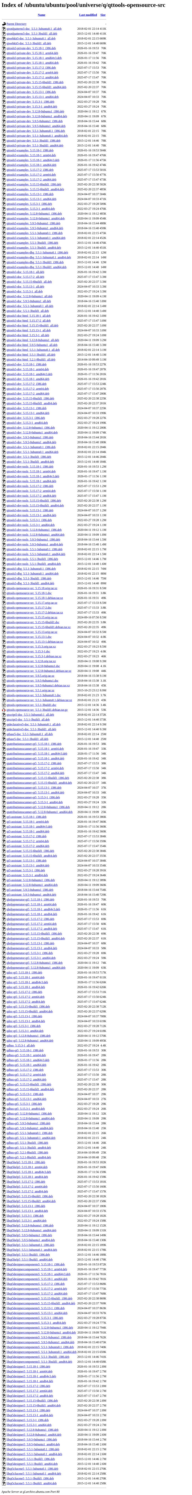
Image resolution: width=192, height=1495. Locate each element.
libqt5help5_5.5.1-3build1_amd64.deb (30, 1259)
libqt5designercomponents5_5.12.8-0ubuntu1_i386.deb (40, 1327)
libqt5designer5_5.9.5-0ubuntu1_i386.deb (32, 1439)
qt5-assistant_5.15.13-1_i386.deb (26, 860)
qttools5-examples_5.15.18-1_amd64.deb (31, 165)
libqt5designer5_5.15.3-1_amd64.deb (29, 1425)
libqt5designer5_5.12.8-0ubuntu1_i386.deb (32, 1429)
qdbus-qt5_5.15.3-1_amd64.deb (26, 1108)
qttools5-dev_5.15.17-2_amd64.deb (28, 393)
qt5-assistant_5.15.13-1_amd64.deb (28, 865)
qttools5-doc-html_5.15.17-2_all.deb (29, 320)
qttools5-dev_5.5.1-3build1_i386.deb (29, 456)
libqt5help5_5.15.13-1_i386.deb (26, 1206)
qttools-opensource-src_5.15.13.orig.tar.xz (32, 632)
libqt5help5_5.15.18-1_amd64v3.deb (29, 1172)
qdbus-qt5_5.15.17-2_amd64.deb (26, 1079)
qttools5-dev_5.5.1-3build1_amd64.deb (30, 461)
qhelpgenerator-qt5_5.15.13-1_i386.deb (30, 943)
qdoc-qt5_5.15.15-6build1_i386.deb (28, 1006)
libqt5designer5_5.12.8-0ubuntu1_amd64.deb (34, 1434)
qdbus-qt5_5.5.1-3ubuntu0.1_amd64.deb (31, 1137)
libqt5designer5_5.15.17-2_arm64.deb (29, 1390)
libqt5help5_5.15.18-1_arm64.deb (27, 1167)
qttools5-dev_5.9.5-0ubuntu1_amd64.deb (31, 442)
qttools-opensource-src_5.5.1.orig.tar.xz (30, 690)
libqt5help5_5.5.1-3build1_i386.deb (28, 1254)
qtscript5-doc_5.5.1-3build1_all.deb (28, 719)
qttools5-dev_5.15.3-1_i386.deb (26, 417)
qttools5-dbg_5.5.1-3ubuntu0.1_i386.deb (31, 568)
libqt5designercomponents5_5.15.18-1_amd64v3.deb (38, 1274)
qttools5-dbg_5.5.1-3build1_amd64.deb (30, 583)
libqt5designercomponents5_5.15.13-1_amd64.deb (37, 1313)
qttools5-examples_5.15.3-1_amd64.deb (31, 208)
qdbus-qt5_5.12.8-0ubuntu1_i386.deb (29, 1113)
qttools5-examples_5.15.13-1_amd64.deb (31, 199)
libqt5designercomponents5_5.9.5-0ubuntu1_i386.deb (39, 1337)
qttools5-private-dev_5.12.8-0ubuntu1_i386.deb (35, 111)
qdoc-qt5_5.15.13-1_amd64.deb (26, 1021)
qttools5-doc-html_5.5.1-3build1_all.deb (31, 354)
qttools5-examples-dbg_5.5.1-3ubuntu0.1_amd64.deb (39, 257)
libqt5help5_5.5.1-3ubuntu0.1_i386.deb (30, 1245)
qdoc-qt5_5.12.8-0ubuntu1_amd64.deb (30, 1040)
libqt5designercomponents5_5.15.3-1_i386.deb (35, 1317)
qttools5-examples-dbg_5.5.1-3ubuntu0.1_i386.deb (37, 252)
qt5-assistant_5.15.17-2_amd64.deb (28, 846)
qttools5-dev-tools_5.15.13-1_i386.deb (30, 510)
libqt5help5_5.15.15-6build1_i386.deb (30, 1196)
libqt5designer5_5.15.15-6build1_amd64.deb (34, 1405)
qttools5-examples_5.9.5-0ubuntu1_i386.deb (33, 223)
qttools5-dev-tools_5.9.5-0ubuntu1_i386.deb (33, 539)
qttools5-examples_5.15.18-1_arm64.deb (31, 155)
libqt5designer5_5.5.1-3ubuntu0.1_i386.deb (33, 1449)
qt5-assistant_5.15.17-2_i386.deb (26, 836)
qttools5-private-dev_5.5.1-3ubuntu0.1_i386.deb (36, 130)
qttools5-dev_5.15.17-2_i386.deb (26, 383)
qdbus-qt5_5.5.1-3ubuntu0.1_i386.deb (29, 1133)
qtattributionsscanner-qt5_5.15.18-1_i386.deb (34, 743)
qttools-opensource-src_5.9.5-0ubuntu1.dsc (32, 680)
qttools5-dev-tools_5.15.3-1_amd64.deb (31, 525)
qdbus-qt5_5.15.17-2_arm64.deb (26, 1074)
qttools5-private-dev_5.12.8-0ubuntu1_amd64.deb (37, 116)
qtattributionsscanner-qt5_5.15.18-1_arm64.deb (35, 748)
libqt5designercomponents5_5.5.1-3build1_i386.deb (38, 1356)
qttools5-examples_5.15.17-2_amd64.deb (31, 179)
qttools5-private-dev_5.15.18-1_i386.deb (31, 48)
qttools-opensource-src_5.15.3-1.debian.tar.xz (34, 656)
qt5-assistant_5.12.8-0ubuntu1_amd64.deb (32, 885)
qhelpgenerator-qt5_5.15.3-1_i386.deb (30, 953)
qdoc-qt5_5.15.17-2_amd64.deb (26, 1001)
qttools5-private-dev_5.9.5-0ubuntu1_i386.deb (35, 121)
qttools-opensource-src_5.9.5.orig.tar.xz (30, 675)
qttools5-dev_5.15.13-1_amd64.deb (28, 413)
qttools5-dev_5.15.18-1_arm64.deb (28, 369)
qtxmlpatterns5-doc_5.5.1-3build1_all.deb (32, 33)
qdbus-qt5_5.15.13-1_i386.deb (25, 1094)
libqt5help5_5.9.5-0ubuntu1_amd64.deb (31, 1240)
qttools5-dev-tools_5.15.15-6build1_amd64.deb (35, 505)
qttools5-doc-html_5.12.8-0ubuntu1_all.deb (33, 340)
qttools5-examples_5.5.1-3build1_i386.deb (32, 242)
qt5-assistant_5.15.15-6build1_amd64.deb (32, 855)
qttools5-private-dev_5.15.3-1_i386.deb (30, 101)
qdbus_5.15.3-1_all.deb (21, 1045)
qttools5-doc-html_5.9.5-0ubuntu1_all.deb (32, 345)
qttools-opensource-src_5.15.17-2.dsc (29, 607)
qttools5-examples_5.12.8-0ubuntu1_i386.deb (34, 213)
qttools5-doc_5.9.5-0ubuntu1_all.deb (29, 301)
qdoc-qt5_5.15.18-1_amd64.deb (26, 987)
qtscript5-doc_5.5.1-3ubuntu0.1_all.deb (30, 714)
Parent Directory (16, 23)
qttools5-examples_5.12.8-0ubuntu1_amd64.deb (36, 218)
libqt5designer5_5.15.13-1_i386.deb (28, 1410)
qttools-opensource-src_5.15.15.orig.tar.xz (32, 617)
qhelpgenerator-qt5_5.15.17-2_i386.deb (30, 919)
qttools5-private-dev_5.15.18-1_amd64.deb (33, 62)
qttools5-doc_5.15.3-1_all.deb (25, 291)
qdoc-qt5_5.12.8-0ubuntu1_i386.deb (28, 1035)
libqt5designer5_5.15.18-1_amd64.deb (30, 1381)
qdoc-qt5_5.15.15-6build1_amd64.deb (30, 1011)
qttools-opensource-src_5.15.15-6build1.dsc (33, 622)
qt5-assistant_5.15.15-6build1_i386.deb (30, 850)
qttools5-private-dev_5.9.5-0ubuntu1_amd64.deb (36, 126)
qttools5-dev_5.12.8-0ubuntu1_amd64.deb (32, 432)
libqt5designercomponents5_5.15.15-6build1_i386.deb (39, 1298)
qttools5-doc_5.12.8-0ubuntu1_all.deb (29, 296)
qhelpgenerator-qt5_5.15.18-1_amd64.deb (32, 914)
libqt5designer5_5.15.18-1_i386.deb (28, 1366)
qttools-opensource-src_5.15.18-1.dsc (29, 593)
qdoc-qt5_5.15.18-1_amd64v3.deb (27, 982)
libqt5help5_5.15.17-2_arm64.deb (27, 1186)
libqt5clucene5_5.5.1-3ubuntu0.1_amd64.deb (34, 1473)
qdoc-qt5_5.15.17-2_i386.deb (24, 992)
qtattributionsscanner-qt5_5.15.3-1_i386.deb (33, 797)
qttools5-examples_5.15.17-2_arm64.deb (31, 174)
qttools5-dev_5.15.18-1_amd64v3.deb (29, 374)
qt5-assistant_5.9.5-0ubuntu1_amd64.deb (31, 894)
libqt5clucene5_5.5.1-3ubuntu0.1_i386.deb (32, 1468)
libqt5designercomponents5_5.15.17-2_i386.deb (36, 1283)
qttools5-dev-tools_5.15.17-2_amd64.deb (31, 495)
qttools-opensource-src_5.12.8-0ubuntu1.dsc (33, 666)
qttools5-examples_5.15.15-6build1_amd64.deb (35, 189)
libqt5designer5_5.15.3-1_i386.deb (28, 1420)
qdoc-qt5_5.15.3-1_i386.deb (24, 1026)
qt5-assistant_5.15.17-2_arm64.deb (28, 841)
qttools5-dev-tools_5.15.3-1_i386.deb (29, 520)
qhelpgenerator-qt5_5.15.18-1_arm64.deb (32, 904)
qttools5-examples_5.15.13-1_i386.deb (30, 194)
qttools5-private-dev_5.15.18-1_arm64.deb (32, 53)
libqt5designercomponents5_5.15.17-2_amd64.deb (37, 1293)
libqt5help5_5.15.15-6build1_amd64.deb (31, 1201)
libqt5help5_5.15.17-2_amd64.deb (27, 1191)
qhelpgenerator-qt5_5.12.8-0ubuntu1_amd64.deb (36, 967)
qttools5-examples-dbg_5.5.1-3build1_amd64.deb (37, 267)
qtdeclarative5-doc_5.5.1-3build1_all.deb (31, 729)
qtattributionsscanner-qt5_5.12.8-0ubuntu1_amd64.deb (40, 812)
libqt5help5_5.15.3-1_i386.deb (25, 1215)
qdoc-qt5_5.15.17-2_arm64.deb (25, 996)
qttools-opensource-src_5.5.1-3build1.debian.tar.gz (37, 709)
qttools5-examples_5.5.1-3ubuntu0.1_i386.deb (35, 233)
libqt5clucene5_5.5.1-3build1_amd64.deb (32, 1483)
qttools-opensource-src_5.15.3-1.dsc (28, 651)
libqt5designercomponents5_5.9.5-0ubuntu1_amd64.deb (40, 1342)
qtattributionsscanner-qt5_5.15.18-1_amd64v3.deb (37, 753)
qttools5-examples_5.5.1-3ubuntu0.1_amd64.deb (36, 237)
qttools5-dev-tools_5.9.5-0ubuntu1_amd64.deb (35, 544)
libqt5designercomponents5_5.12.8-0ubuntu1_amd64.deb (41, 1332)
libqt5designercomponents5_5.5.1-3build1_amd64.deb (39, 1361)
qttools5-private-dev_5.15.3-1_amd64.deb (32, 106)
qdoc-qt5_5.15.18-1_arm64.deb (25, 977)
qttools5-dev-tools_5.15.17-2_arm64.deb (31, 490)
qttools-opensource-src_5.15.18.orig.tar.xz (32, 588)
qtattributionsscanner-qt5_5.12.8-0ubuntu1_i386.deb (38, 807)
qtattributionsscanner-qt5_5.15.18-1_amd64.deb (35, 758)
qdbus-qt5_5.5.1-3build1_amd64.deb (29, 1147)
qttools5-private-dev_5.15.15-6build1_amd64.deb (36, 87)
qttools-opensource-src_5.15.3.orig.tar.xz (31, 646)
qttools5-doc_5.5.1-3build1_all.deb (28, 310)
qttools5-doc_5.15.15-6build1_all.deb (29, 281)
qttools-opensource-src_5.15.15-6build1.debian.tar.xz (39, 627)
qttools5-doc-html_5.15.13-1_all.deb (29, 330)
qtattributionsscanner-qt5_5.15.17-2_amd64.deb (35, 773)
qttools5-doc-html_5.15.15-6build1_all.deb (32, 325)
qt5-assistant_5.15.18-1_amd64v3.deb (29, 826)
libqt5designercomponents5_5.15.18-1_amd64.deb (37, 1279)
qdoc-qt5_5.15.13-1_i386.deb (24, 1016)
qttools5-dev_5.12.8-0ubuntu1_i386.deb (31, 427)
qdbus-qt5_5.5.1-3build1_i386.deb (27, 1142)
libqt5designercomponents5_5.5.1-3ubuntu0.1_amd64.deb (41, 1352)
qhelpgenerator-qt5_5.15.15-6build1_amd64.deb (36, 938)
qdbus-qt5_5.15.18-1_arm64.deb (26, 1055)
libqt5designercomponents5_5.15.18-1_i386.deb (36, 1264)
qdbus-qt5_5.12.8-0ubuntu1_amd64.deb (31, 1118)
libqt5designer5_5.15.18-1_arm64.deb (29, 1371)
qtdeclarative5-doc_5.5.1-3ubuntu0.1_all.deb (34, 724)
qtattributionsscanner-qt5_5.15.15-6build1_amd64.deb (39, 782)
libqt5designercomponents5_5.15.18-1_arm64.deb (37, 1269)
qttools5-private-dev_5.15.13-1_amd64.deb (33, 96)
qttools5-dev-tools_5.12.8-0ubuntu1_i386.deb (34, 529)
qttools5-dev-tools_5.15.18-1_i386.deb (30, 466)
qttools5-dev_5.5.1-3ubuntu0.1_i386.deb (31, 447)
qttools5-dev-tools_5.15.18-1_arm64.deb (31, 471)
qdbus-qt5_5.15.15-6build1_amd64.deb (30, 1089)
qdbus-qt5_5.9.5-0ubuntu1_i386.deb (28, 1123)
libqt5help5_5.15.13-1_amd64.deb (27, 1210)
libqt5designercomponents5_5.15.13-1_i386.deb (36, 1308)
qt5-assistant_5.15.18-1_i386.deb (26, 816)
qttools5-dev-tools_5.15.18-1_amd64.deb (31, 481)
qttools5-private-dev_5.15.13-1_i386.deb (31, 92)
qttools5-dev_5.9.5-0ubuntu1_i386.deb (30, 437)
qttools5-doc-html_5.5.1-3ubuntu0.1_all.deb (33, 349)
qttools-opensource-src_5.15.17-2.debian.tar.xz (35, 612)
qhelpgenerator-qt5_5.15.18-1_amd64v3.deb (33, 909)
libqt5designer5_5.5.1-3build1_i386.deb (31, 1459)
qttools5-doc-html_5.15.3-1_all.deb (28, 335)
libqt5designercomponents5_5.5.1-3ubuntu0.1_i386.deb (40, 1347)
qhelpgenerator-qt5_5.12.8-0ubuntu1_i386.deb (35, 962)
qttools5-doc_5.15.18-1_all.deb (25, 272)
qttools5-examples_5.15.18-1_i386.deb (30, 150)
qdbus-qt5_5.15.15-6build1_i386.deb (29, 1084)
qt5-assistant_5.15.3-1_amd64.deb (27, 875)
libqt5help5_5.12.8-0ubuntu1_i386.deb (30, 1225)
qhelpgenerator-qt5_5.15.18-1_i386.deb (30, 899)
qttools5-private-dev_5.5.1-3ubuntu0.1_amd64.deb (37, 135)
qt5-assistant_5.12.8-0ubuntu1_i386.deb (31, 880)
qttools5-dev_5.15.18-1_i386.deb (26, 364)
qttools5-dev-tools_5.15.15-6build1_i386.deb (34, 500)
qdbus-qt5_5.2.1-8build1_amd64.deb (29, 1157)
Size (103, 14)
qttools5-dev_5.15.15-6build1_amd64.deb (32, 403)
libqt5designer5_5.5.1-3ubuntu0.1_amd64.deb (34, 1454)
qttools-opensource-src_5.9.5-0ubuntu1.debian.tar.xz (38, 685)
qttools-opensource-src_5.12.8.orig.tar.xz (31, 661)
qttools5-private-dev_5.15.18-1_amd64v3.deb (34, 58)
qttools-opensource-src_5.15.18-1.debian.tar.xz (35, 597)
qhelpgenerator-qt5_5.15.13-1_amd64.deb (32, 948)
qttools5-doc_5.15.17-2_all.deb (25, 276)
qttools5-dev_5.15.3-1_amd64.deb (27, 422)
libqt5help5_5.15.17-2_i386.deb (26, 1181)
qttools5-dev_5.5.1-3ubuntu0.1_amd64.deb (32, 452)
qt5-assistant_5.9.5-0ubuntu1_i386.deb (30, 889)
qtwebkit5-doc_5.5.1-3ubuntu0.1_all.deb (31, 38)
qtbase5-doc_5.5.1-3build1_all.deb (27, 739)
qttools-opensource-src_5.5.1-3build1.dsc (31, 705)
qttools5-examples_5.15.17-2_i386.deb (30, 169)
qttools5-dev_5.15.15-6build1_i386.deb (30, 398)
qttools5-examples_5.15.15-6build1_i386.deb (34, 184)
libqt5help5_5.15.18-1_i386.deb (26, 1162)
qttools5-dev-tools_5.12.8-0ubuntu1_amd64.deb (35, 534)
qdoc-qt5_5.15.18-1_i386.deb (24, 972)
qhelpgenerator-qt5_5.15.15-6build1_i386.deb (34, 933)
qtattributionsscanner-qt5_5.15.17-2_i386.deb (34, 763)
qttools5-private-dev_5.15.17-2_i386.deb (31, 67)
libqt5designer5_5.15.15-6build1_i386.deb (32, 1400)
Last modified (88, 14)
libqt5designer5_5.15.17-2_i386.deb (28, 1386)
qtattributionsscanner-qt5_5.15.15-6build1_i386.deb (38, 777)
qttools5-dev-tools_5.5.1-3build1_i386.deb (32, 559)
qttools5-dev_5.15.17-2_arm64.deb (28, 388)
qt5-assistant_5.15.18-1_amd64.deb (28, 831)
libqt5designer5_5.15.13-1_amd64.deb (30, 1415)
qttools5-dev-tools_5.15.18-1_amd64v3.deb (33, 476)
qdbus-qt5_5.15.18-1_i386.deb (25, 1050)
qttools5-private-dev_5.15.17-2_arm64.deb (32, 72)
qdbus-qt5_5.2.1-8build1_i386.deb (27, 1152)
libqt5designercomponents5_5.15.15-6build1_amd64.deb (41, 1303)
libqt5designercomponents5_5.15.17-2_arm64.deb (37, 1288)
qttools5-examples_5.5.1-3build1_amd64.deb (34, 247)
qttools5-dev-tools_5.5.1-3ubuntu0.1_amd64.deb (36, 554)
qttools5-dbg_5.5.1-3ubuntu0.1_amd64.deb (32, 573)
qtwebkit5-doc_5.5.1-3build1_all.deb (29, 43)
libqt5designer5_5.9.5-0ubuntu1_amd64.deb (33, 1444)
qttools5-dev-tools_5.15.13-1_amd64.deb (31, 515)
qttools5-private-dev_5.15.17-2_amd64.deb (33, 77)
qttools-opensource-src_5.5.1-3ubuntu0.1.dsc (34, 695)
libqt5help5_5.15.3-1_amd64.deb (26, 1220)
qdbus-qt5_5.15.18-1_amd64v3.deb (28, 1060)
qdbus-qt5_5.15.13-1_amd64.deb (26, 1099)
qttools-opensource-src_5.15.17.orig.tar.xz (32, 602)
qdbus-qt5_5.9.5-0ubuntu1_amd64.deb (30, 1128)
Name (41, 14)
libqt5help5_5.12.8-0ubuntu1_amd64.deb (31, 1230)
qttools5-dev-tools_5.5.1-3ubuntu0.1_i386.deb (34, 549)
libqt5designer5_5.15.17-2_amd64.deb (30, 1395)
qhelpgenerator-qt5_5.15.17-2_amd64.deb (32, 928)
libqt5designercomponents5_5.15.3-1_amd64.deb (36, 1322)
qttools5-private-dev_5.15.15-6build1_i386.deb (35, 82)
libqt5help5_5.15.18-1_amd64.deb (27, 1176)
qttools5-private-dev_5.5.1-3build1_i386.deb (34, 140)
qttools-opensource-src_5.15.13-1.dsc (29, 636)
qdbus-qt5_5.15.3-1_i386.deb (24, 1103)
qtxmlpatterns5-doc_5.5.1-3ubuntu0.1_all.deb (34, 28)
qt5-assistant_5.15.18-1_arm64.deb (28, 821)
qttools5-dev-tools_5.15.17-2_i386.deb (30, 486)
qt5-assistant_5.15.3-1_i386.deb (26, 870)
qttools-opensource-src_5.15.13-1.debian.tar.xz (35, 641)
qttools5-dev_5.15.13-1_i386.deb (26, 408)
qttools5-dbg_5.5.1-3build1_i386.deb (29, 578)
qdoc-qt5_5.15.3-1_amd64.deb (25, 1030)
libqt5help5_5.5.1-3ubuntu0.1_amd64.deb (32, 1249)
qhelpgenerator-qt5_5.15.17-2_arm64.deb (32, 923)
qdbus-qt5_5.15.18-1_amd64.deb (26, 1065)
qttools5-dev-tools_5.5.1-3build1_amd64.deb (34, 563)
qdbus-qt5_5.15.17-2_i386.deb (25, 1069)
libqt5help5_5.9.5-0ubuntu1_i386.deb (29, 1235)
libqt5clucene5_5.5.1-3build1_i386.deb (30, 1478)
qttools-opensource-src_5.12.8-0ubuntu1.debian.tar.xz (39, 670)
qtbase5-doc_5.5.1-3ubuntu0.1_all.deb (30, 734)
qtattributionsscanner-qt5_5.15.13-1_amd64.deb (35, 792)
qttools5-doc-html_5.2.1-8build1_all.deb (31, 359)
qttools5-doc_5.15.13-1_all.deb (25, 286)
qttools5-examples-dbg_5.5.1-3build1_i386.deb (35, 262)
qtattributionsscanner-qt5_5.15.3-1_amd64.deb (35, 802)
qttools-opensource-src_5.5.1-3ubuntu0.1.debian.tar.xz (39, 700)
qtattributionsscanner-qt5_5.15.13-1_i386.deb (34, 787)
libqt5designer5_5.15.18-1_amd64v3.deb (31, 1376)
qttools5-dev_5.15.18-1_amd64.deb (28, 379)
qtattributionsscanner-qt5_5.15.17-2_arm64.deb (35, 768)
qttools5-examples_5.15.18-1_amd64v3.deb (33, 160)
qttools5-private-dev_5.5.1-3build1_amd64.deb (35, 145)
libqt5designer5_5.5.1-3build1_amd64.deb (32, 1463)
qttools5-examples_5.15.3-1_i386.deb (29, 203)
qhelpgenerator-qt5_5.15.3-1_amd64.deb (31, 957)
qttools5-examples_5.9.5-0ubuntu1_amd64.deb (35, 228)
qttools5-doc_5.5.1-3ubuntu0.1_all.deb (30, 306)
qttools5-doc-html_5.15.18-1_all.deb (29, 315)
